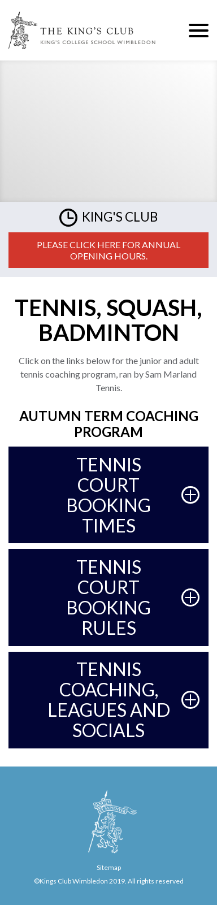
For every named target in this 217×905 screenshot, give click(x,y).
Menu (199, 30)
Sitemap (109, 867)
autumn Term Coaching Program (108, 424)
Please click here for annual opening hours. (108, 250)
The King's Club (81, 30)
